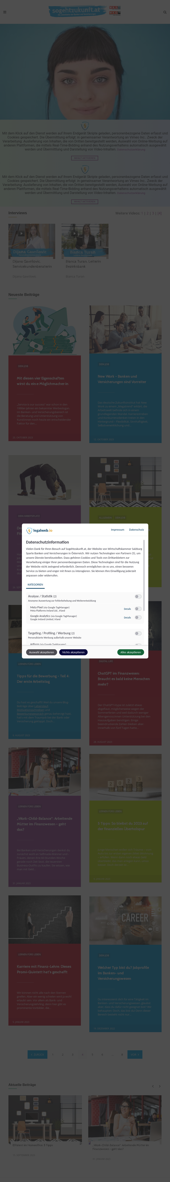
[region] (85, 592)
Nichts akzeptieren (73, 652)
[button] (136, 596)
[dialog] (85, 591)
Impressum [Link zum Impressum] (117, 529)
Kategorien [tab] (35, 584)
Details (127, 608)
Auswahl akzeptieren (41, 652)
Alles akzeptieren (130, 652)
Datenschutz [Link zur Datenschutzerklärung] (136, 529)
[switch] (138, 596)
